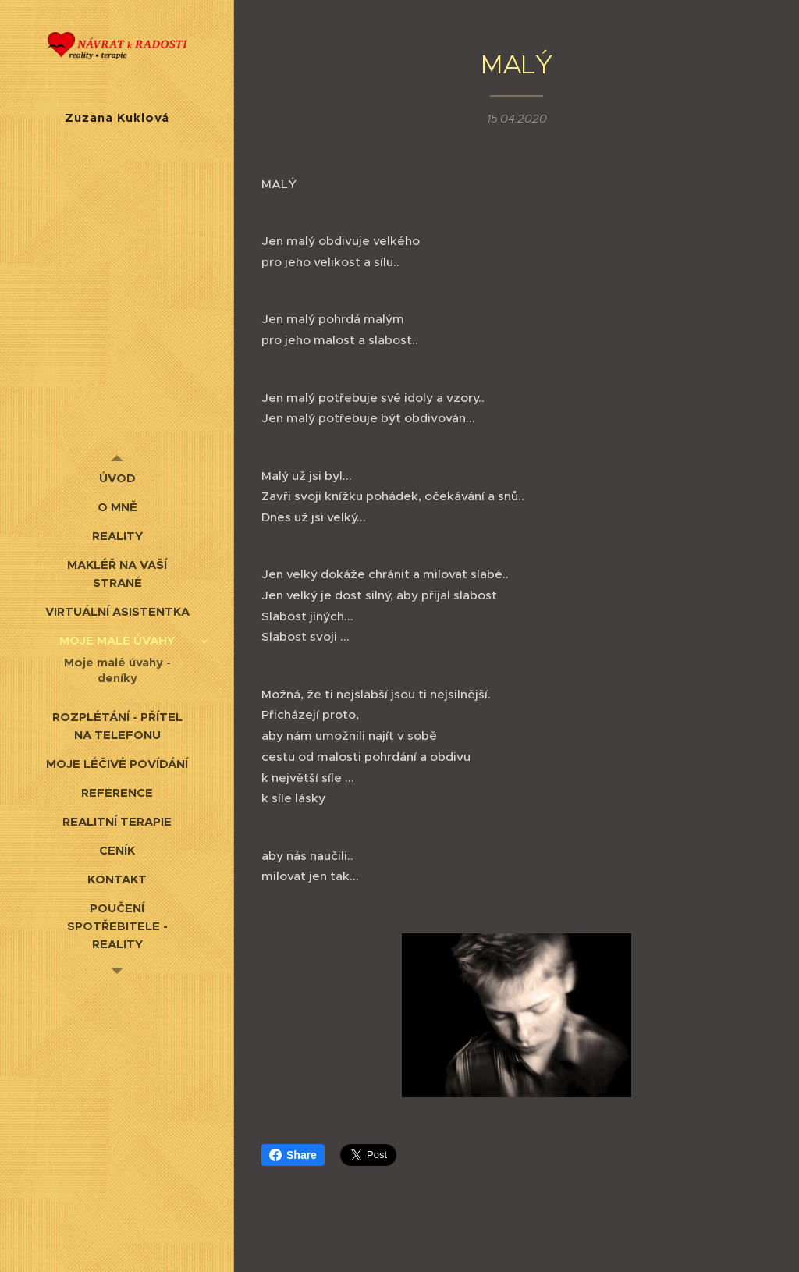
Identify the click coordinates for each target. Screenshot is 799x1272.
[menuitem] (117, 478)
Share (293, 1155)
